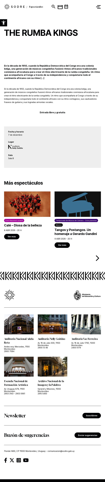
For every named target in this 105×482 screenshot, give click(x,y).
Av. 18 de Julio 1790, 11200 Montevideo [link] (83, 344)
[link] (27, 215)
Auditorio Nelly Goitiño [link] (51, 338)
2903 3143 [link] (8, 393)
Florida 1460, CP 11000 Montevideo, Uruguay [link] (25, 451)
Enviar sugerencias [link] (87, 435)
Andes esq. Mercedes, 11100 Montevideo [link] (17, 347)
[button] (3, 22)
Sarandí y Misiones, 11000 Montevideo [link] (49, 390)
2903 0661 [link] (20, 393)
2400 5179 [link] (76, 347)
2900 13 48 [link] (43, 347)
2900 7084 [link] (9, 351)
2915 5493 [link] (42, 393)
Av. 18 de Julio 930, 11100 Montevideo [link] (49, 344)
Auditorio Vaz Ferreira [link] (84, 338)
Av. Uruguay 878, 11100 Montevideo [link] (14, 390)
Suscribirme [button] (91, 415)
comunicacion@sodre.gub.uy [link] (61, 451)
